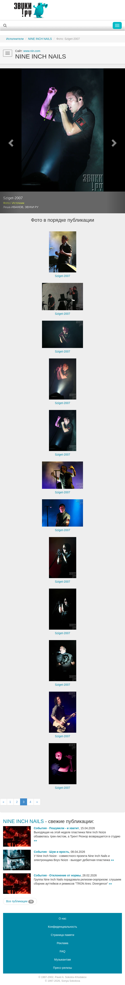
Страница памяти (62, 935)
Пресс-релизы (62, 967)
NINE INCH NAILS (40, 38)
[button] (9, 140)
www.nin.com (31, 51)
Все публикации (20, 901)
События (40, 828)
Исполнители (15, 38)
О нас (62, 918)
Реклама (62, 943)
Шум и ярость (59, 851)
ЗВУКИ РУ (31, 207)
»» (35, 840)
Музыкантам (62, 959)
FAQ (62, 951)
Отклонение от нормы (65, 875)
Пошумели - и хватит (64, 828)
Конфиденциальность (62, 926)
